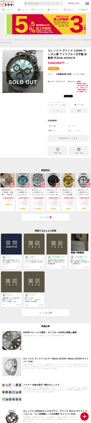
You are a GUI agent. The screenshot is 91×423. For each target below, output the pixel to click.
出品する (68, 10)
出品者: (50, 74)
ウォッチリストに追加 (58, 105)
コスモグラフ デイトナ (37, 40)
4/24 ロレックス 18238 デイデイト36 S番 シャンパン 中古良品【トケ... (68, 192)
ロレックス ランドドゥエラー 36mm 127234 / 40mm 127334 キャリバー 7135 (56, 360)
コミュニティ (37, 10)
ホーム (2, 40)
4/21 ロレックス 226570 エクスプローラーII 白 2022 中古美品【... (83, 192)
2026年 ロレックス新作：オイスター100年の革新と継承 (50, 332)
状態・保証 (57, 153)
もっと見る (45, 313)
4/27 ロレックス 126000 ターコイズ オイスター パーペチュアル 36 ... (22, 192)
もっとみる (45, 217)
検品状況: (73, 81)
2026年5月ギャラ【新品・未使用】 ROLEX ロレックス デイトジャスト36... (7, 192)
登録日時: (52, 81)
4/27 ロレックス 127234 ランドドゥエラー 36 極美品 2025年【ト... (37, 192)
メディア (22, 10)
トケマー (9, 40)
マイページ (53, 10)
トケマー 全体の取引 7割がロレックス (41, 385)
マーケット (7, 10)
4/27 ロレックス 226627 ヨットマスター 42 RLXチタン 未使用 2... (53, 192)
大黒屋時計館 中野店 (64, 74)
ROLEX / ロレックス (21, 40)
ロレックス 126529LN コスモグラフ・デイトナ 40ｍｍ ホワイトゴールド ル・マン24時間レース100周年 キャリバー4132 (55, 412)
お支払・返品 (79, 153)
